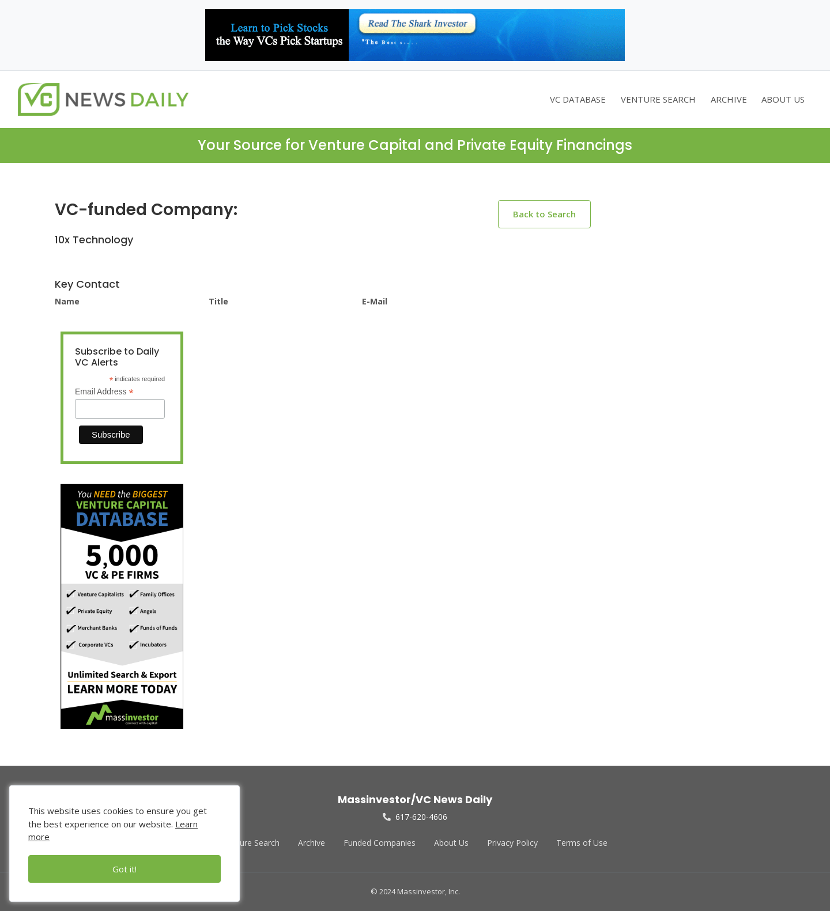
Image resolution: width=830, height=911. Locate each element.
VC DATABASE (578, 99)
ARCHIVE (729, 99)
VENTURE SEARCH (658, 99)
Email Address (104, 391)
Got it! (124, 869)
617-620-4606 (415, 816)
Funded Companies (380, 842)
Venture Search (251, 842)
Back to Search (544, 214)
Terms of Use (582, 842)
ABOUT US (783, 99)
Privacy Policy (512, 842)
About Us (451, 842)
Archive (311, 842)
